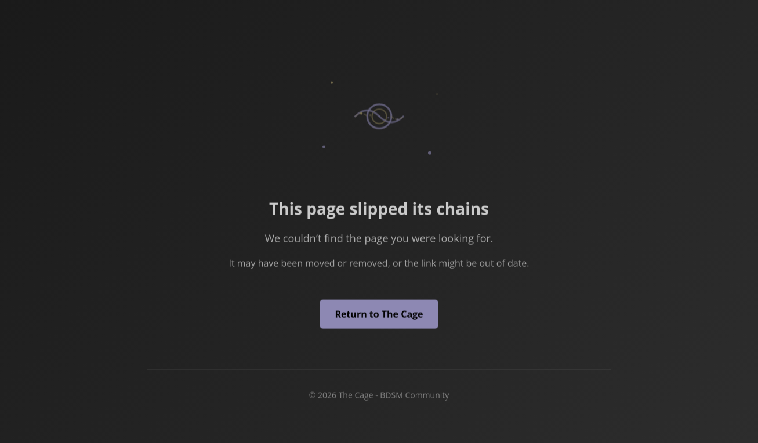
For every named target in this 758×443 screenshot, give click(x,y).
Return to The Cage (379, 314)
